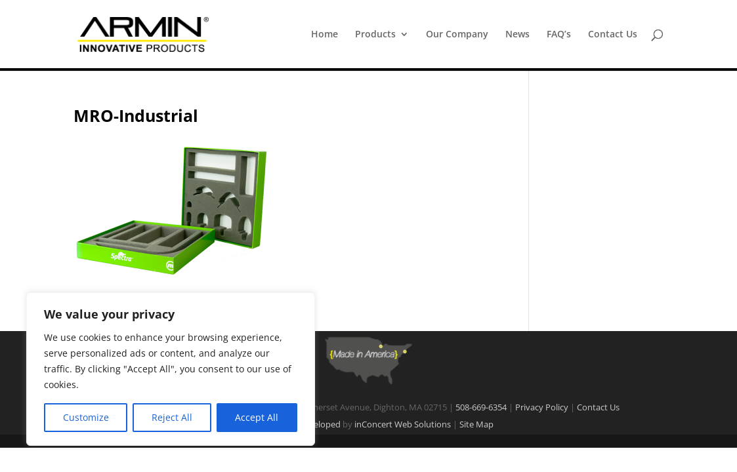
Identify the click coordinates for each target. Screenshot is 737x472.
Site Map (476, 424)
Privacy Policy (541, 407)
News (517, 35)
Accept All (256, 417)
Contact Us (612, 35)
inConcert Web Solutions (402, 424)
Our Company (457, 35)
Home (324, 35)
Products (375, 35)
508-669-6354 (481, 407)
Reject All (172, 417)
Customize (86, 417)
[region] (170, 369)
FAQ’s (559, 35)
